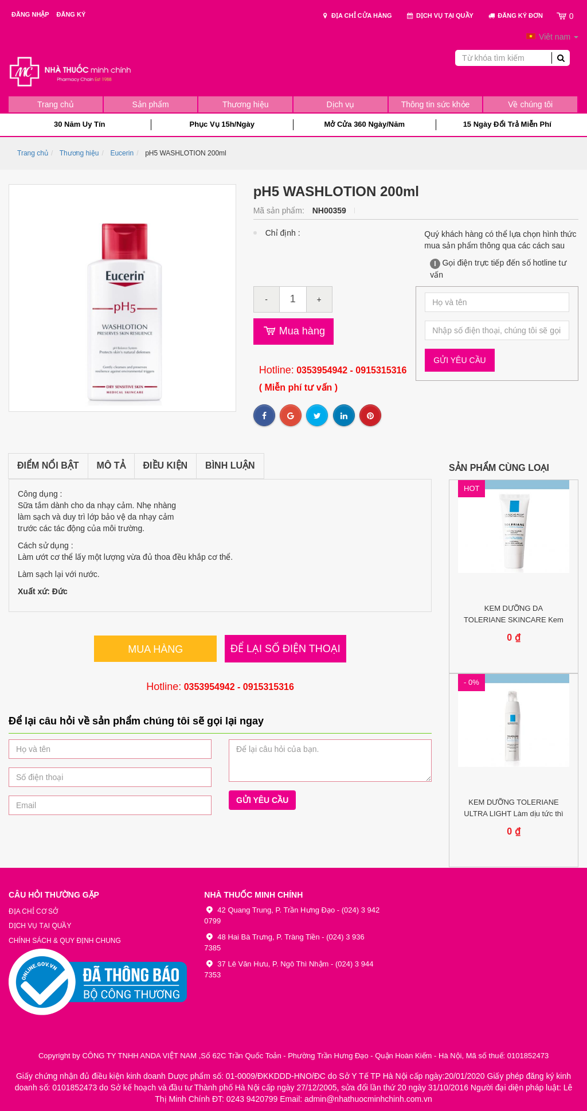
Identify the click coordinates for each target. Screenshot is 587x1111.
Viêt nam (552, 36)
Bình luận (230, 465)
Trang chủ (55, 104)
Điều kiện (165, 465)
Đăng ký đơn (515, 16)
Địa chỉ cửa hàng (356, 16)
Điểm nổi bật (48, 465)
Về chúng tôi (530, 104)
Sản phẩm (150, 104)
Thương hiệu (245, 104)
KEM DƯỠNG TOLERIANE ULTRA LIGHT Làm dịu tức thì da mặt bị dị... (513, 813)
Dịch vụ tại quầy (439, 16)
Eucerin (122, 153)
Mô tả (111, 465)
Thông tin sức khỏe (435, 104)
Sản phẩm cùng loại (499, 468)
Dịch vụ (340, 104)
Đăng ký (71, 14)
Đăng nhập (31, 14)
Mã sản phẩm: (280, 210)
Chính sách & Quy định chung (65, 941)
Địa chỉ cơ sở (33, 911)
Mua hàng (293, 331)
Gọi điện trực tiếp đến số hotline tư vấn (498, 268)
